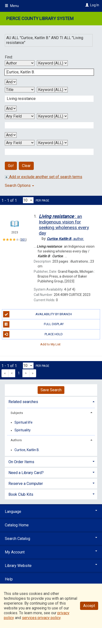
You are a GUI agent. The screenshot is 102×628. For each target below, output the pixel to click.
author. (65, 239)
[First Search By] (19, 63)
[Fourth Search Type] (52, 143)
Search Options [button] (19, 185)
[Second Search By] (19, 89)
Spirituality (22, 430)
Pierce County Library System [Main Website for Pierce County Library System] (40, 18)
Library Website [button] (51, 565)
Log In (94, 5)
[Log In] (86, 5)
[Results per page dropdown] (28, 200)
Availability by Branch (37, 314)
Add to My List (50, 344)
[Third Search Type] (52, 116)
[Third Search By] (19, 116)
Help (9, 579)
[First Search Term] (46, 72)
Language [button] (51, 511)
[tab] (51, 401)
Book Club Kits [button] (20, 494)
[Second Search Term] (46, 98)
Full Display (33, 324)
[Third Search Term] (46, 125)
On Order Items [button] (21, 462)
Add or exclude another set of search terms (43, 176)
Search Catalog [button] (51, 538)
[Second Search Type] (52, 89)
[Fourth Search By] (19, 143)
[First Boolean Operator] (11, 82)
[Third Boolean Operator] (11, 135)
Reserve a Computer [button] (25, 483)
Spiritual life (23, 422)
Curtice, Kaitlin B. (27, 450)
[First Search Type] (52, 63)
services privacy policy (41, 617)
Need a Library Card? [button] (26, 472)
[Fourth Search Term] (46, 151)
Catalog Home (17, 525)
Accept (89, 605)
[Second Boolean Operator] (11, 108)
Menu (12, 6)
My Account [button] (51, 552)
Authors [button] (16, 440)
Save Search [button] (51, 390)
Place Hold (33, 334)
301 (23, 239)
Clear (26, 165)
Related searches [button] (23, 401)
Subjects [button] (17, 413)
